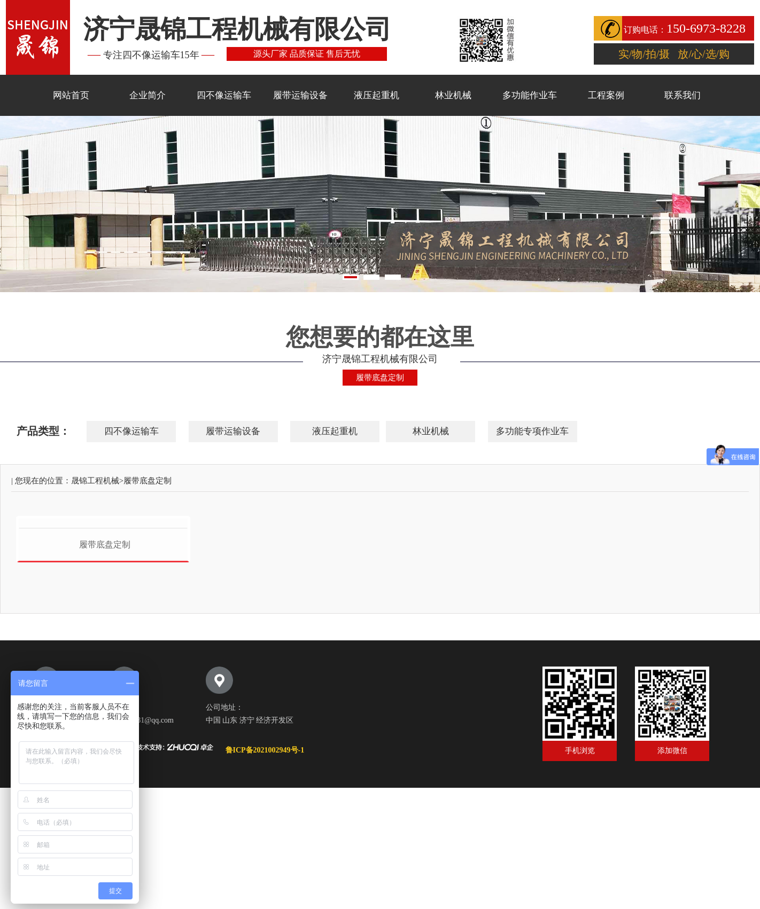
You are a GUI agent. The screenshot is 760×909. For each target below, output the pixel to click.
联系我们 (682, 95)
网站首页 (71, 95)
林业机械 (453, 95)
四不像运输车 (224, 95)
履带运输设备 (300, 95)
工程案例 (606, 95)
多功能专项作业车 (532, 431)
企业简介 (147, 95)
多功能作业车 (529, 95)
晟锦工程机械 (95, 480)
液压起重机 (376, 95)
